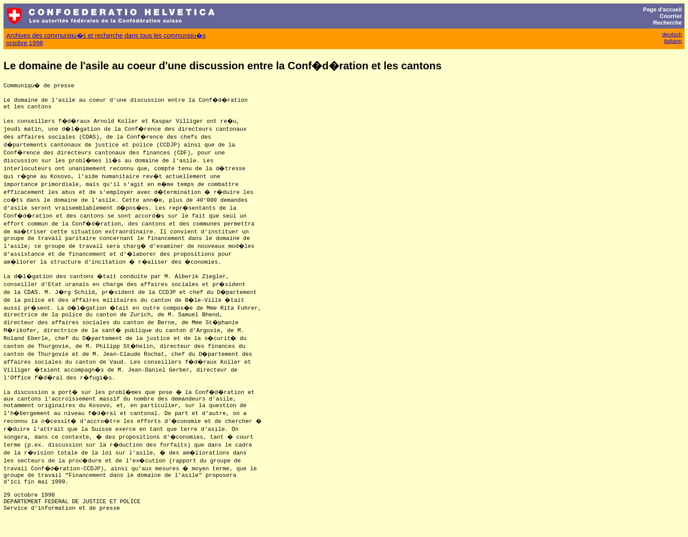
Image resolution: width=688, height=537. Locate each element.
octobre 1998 (24, 43)
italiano (673, 41)
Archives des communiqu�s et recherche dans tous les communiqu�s (105, 35)
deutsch (672, 34)
